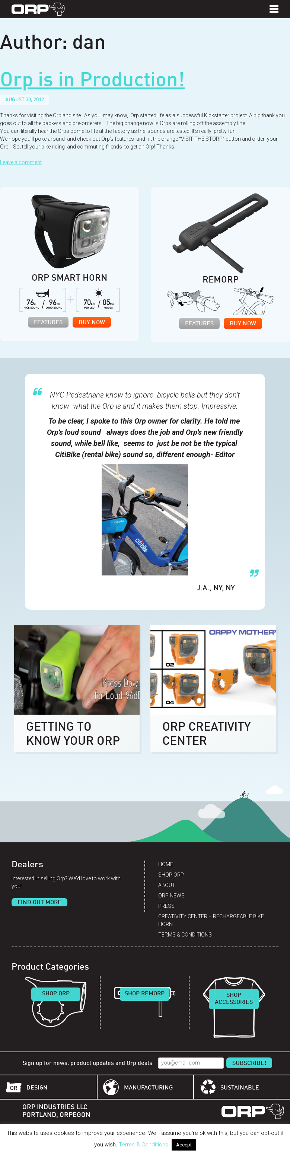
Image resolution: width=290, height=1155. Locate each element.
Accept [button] (184, 1145)
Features (48, 323)
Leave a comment (21, 162)
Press (166, 906)
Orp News (171, 896)
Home (165, 864)
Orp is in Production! (92, 81)
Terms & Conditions (185, 935)
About (166, 885)
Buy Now (92, 323)
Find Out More (39, 903)
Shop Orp (171, 875)
